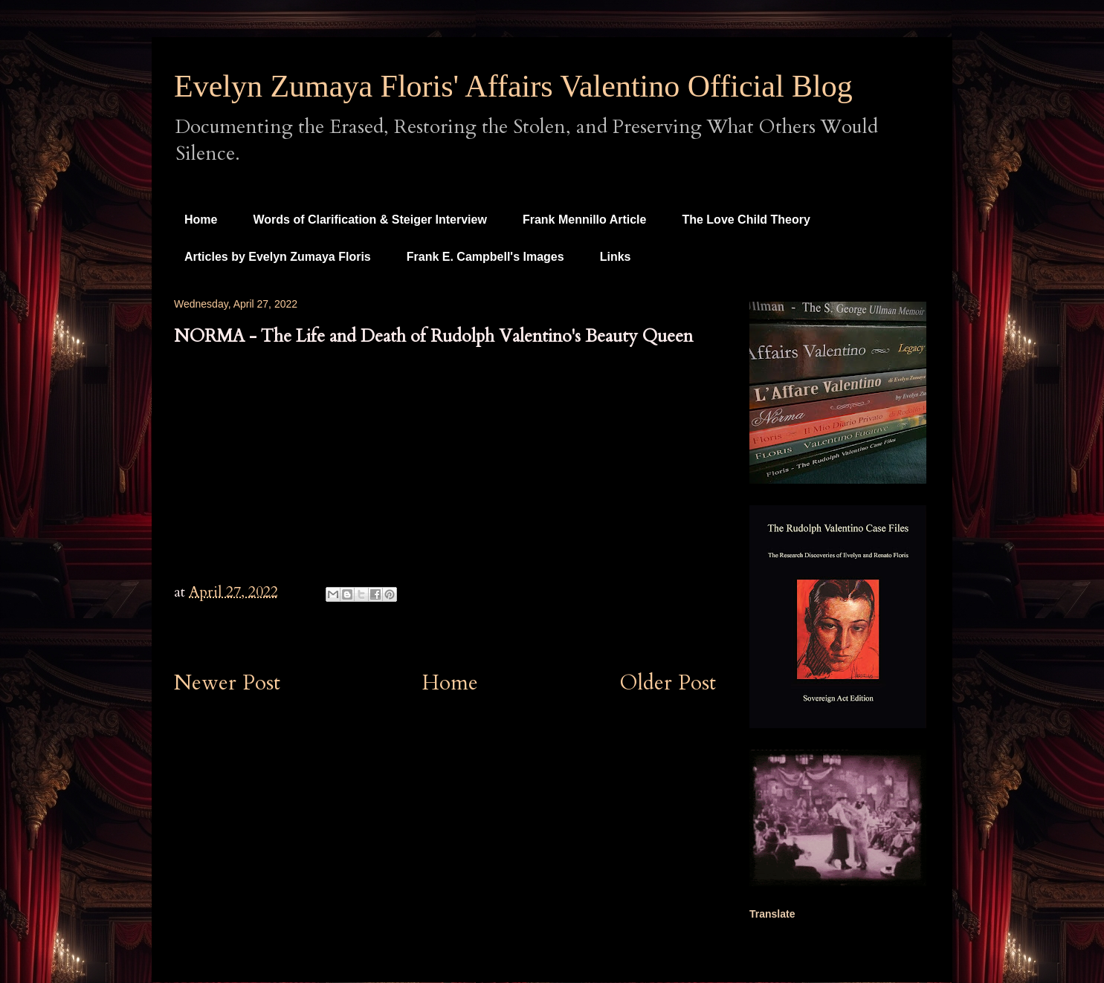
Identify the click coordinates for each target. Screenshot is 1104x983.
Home (200, 219)
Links (615, 256)
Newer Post (227, 683)
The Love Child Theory (746, 219)
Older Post (668, 683)
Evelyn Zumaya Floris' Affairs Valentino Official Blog (513, 86)
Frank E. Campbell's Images (485, 256)
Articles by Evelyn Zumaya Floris (277, 256)
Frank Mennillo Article (585, 219)
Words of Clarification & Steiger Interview (369, 219)
